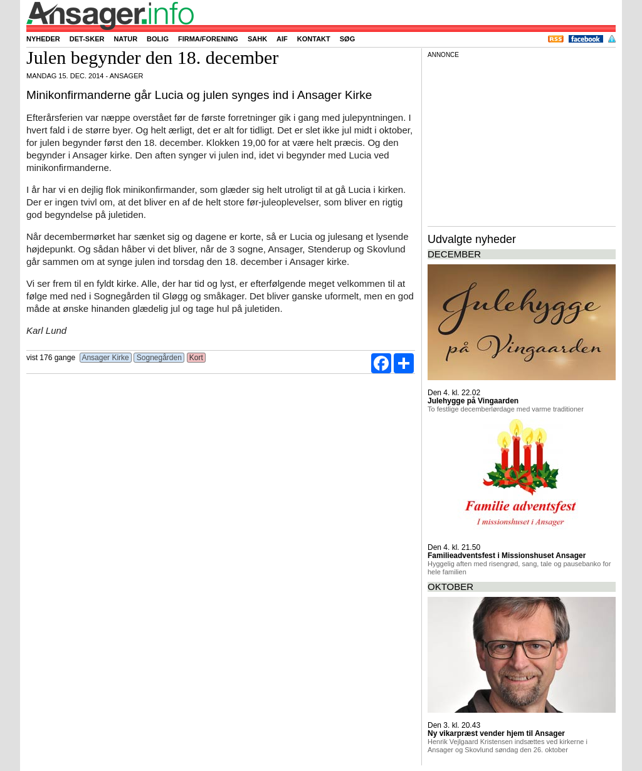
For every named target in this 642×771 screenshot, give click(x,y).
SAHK (257, 39)
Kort (196, 357)
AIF (282, 39)
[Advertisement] (522, 140)
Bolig (158, 39)
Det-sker (87, 39)
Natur (125, 39)
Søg (347, 39)
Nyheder (43, 39)
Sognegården (159, 357)
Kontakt (313, 39)
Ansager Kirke (105, 357)
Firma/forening (208, 39)
